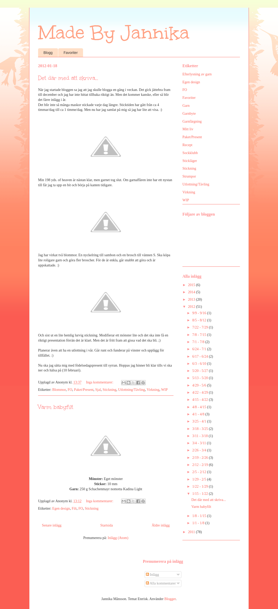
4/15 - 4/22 (200, 400)
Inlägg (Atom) (118, 538)
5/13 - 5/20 (200, 378)
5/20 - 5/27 (200, 371)
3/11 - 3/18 (200, 436)
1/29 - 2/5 (199, 479)
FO (70, 390)
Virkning (153, 390)
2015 (192, 285)
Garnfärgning (192, 121)
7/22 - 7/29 (200, 327)
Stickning (110, 390)
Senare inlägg (52, 525)
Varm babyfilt (55, 407)
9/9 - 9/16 (199, 313)
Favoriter (71, 53)
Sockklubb (190, 153)
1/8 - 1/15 (199, 516)
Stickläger (189, 161)
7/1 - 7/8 (198, 342)
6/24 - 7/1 (199, 349)
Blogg (48, 53)
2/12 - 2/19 (200, 465)
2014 (192, 292)
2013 (192, 299)
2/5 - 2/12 (199, 472)
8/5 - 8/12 (199, 320)
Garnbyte (189, 113)
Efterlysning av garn (197, 74)
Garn (186, 106)
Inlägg (152, 575)
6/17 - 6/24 (200, 356)
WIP (164, 390)
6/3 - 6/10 (199, 364)
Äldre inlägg (161, 525)
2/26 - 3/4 (199, 450)
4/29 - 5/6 (199, 385)
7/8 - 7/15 (199, 335)
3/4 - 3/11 (199, 443)
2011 (192, 532)
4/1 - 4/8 (198, 414)
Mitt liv (187, 129)
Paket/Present (84, 390)
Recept (187, 145)
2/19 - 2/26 (200, 458)
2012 (192, 307)
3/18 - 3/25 (200, 429)
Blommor (59, 390)
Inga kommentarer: (100, 382)
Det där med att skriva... (68, 78)
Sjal (98, 390)
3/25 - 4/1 (199, 421)
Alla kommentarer (161, 583)
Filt (74, 508)
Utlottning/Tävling (131, 390)
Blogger (170, 599)
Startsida (106, 525)
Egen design (61, 508)
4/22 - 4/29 (200, 392)
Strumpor (189, 176)
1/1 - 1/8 (198, 523)
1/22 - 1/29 (200, 486)
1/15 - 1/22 (200, 494)
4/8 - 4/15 (199, 407)
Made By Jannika (113, 32)
